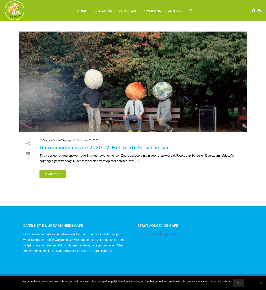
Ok (238, 283)
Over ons (152, 10)
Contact (176, 10)
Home (82, 10)
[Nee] (261, 283)
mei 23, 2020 (91, 140)
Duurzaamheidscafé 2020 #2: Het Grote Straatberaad (104, 147)
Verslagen (128, 10)
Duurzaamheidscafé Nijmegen (58, 140)
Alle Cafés (103, 10)
